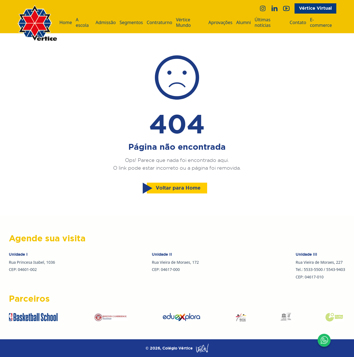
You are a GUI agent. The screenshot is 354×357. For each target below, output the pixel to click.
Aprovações (221, 22)
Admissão (106, 22)
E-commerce (321, 23)
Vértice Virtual (315, 8)
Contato (298, 22)
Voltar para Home (174, 188)
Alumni (243, 22)
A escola (82, 23)
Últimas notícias (263, 23)
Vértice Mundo (183, 23)
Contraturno (159, 22)
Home (65, 22)
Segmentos (131, 22)
